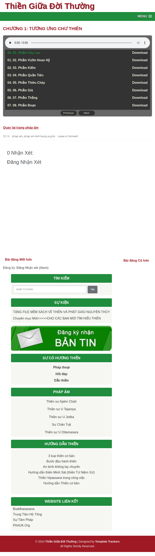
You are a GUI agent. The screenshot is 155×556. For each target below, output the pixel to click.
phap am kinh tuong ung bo (39, 136)
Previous (68, 112)
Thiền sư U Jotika (61, 417)
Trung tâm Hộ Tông (27, 514)
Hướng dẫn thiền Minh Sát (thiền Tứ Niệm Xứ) (61, 472)
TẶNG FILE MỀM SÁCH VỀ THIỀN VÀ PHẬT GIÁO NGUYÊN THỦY (61, 312)
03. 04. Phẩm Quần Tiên (25, 75)
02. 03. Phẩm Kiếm (21, 67)
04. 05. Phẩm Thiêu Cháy (26, 82)
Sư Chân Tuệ (61, 424)
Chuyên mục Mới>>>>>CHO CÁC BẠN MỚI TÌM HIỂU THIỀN (57, 318)
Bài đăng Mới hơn (18, 259)
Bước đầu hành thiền (61, 461)
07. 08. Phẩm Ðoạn (21, 105)
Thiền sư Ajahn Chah (61, 401)
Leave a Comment (68, 136)
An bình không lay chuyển (61, 466)
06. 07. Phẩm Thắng (22, 97)
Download (140, 52)
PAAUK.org (21, 525)
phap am (17, 136)
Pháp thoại (61, 367)
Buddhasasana (23, 509)
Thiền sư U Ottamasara (61, 432)
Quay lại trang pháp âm (20, 127)
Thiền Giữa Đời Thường (50, 6)
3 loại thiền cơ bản (61, 456)
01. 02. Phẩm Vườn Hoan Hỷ (28, 60)
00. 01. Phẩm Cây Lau (23, 52)
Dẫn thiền (61, 380)
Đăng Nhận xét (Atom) (33, 267)
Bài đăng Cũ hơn (136, 260)
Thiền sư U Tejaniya (61, 409)
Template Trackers (107, 541)
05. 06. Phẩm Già (20, 90)
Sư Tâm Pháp (23, 519)
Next (86, 112)
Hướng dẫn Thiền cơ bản (62, 483)
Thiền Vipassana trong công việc (61, 477)
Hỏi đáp (61, 374)
